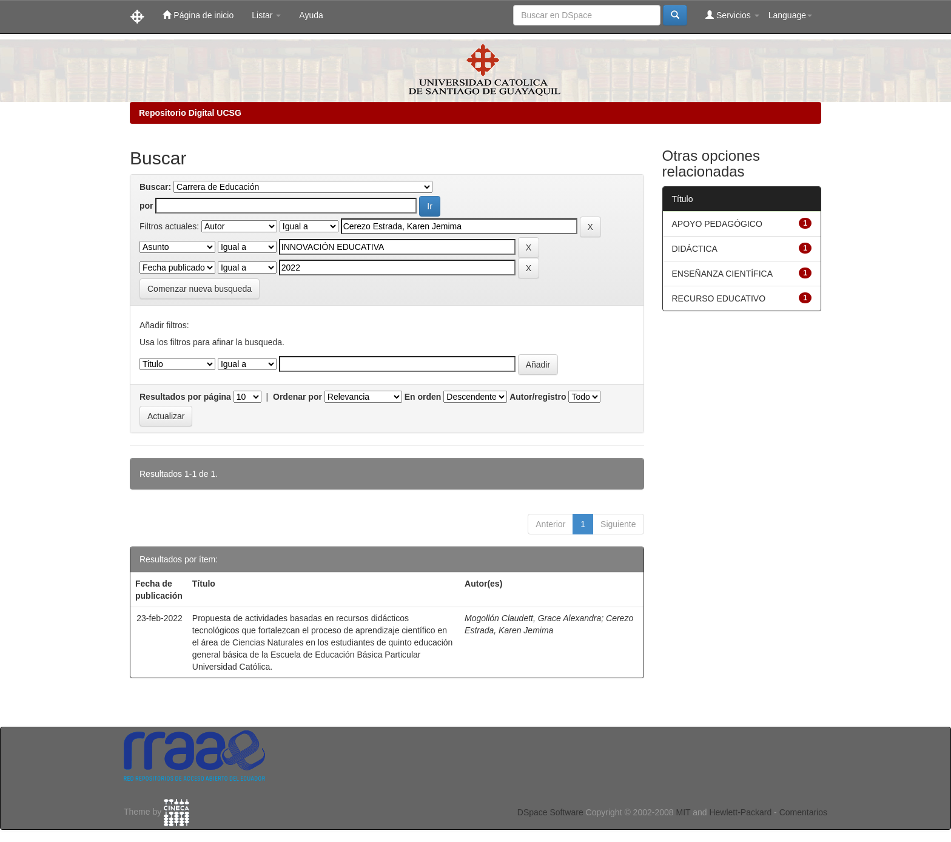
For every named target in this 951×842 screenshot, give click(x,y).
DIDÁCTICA (694, 249)
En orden (423, 397)
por (146, 205)
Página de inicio (198, 15)
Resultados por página (185, 397)
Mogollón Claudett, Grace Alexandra (533, 618)
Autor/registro (537, 397)
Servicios (732, 15)
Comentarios (803, 812)
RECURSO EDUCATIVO (719, 298)
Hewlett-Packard (740, 812)
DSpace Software (550, 812)
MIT (683, 812)
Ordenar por (297, 397)
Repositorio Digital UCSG (190, 113)
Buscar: (155, 187)
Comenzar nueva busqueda (199, 289)
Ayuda (311, 15)
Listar (266, 15)
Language (790, 15)
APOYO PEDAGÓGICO (717, 224)
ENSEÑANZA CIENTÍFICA (722, 273)
